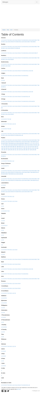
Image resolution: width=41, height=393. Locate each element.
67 (24, 143)
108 (17, 146)
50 (35, 41)
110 (22, 146)
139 (11, 149)
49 (33, 41)
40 (19, 41)
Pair (8, 29)
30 (3, 41)
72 (31, 143)
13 (15, 40)
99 (36, 145)
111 (24, 146)
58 (9, 143)
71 (30, 143)
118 (2, 148)
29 (2, 41)
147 (28, 149)
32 (6, 41)
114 (31, 146)
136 (4, 149)
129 (26, 148)
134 (37, 148)
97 (33, 145)
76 (38, 143)
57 (8, 143)
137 (7, 149)
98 (35, 145)
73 (33, 143)
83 (11, 145)
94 (28, 145)
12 (13, 40)
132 (33, 148)
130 (28, 148)
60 (12, 143)
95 (30, 145)
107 (15, 146)
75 (36, 143)
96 (31, 145)
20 (26, 40)
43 (24, 41)
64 (19, 143)
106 (13, 146)
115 (33, 146)
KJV (11, 29)
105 (11, 146)
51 (36, 141)
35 (11, 41)
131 (31, 148)
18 (23, 40)
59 (11, 143)
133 (35, 148)
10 (10, 40)
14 (16, 40)
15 (18, 40)
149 (33, 149)
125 (17, 148)
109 (20, 146)
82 (9, 145)
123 (13, 148)
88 (19, 145)
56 (6, 143)
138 (9, 149)
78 (3, 145)
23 (30, 40)
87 (17, 145)
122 (11, 148)
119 (4, 148)
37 (14, 41)
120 (7, 148)
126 (20, 148)
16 (19, 40)
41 (20, 41)
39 (17, 41)
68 (25, 143)
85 (14, 145)
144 (22, 149)
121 (9, 148)
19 (24, 40)
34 (9, 41)
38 (16, 41)
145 (24, 149)
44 (25, 41)
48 (31, 41)
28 (38, 40)
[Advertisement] (20, 17)
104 (9, 146)
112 (26, 146)
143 (20, 149)
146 (26, 149)
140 (13, 149)
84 (12, 145)
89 (20, 145)
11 (12, 40)
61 (14, 143)
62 (16, 143)
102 (4, 146)
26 (35, 40)
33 (8, 41)
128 (24, 148)
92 (25, 145)
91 (24, 145)
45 (27, 41)
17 (21, 40)
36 (12, 41)
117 (37, 146)
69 (27, 143)
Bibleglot (5, 2)
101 (2, 146)
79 (5, 145)
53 (2, 143)
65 (20, 143)
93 (27, 145)
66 (22, 143)
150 (35, 149)
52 (38, 141)
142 (17, 149)
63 (17, 143)
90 (22, 145)
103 (7, 146)
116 (35, 146)
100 (38, 145)
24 (32, 40)
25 (34, 40)
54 (3, 143)
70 (28, 143)
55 (5, 143)
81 (8, 145)
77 (2, 145)
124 (15, 148)
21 (27, 40)
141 (15, 149)
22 (29, 40)
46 (28, 41)
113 (28, 146)
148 (31, 149)
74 (35, 143)
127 (22, 148)
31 (5, 41)
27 (37, 40)
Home (3, 29)
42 (22, 41)
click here (19, 389)
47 (30, 41)
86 (16, 145)
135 (2, 149)
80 (6, 145)
